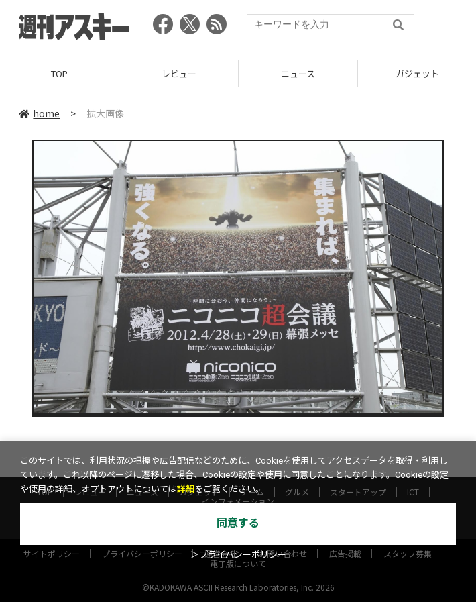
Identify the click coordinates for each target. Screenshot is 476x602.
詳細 (185, 489)
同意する (238, 523)
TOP (59, 73)
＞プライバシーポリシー (238, 555)
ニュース (298, 73)
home (39, 113)
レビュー (179, 73)
